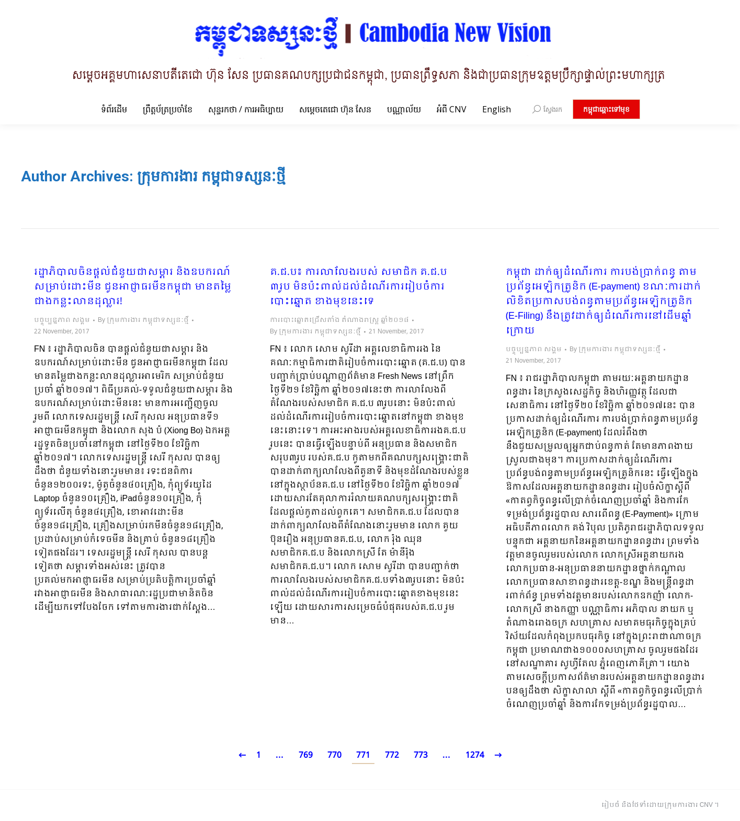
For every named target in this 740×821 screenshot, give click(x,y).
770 (334, 755)
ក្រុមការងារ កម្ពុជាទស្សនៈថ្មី (211, 176)
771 (363, 755)
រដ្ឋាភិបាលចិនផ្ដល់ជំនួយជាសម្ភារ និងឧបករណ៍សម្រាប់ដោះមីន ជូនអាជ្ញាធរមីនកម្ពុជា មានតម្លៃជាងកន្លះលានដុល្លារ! (132, 287)
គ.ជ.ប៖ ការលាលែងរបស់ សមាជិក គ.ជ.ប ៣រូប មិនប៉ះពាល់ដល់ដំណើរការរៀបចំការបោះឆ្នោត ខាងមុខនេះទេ (358, 287)
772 (392, 755)
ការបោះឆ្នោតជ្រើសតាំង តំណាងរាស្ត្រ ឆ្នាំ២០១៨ (339, 320)
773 (421, 755)
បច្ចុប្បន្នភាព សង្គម (62, 320)
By (143, 320)
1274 (474, 755)
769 (306, 755)
